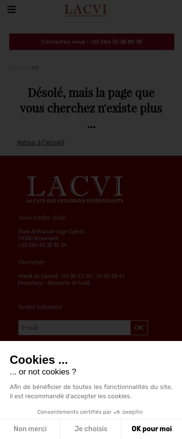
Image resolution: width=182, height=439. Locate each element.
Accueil (16, 68)
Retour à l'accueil (41, 142)
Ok (139, 327)
